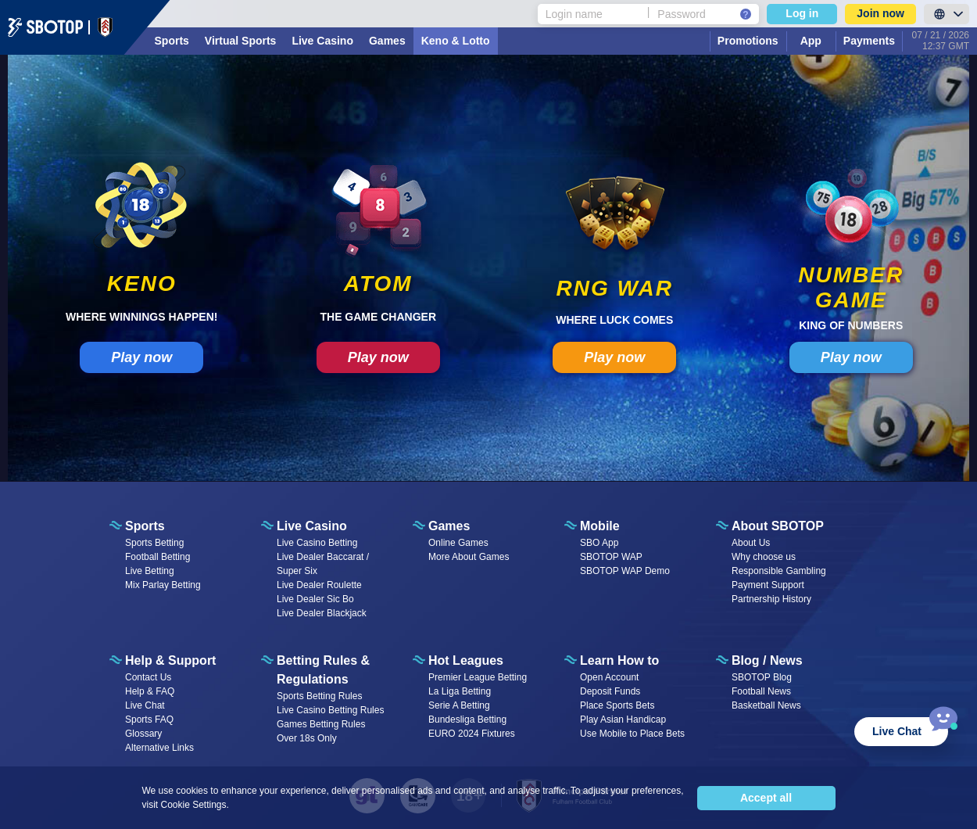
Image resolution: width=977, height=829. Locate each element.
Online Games (458, 542)
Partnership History (771, 599)
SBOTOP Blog (762, 677)
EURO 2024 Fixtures (471, 733)
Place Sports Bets (617, 705)
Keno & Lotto (455, 40)
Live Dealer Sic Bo (315, 599)
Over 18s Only (307, 738)
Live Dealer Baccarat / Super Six (323, 563)
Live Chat (145, 705)
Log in (802, 13)
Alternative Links (159, 747)
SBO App (599, 542)
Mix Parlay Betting (163, 585)
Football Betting (157, 556)
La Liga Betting (459, 691)
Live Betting (149, 570)
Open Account (609, 677)
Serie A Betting (459, 705)
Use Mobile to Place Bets (632, 733)
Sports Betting (154, 542)
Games (387, 40)
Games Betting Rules (321, 724)
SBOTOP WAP (611, 556)
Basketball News (766, 705)
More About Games (468, 556)
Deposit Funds (610, 691)
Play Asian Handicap (623, 719)
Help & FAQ (149, 691)
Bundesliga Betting (467, 719)
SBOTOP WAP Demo (625, 570)
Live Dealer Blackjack (322, 613)
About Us (751, 542)
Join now (880, 13)
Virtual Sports (241, 40)
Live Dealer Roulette (319, 585)
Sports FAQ (149, 719)
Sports (172, 40)
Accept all (766, 797)
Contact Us (148, 677)
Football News (761, 691)
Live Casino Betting (317, 542)
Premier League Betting (477, 677)
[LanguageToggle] (946, 14)
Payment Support (768, 585)
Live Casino (322, 40)
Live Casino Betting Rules (330, 710)
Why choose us (764, 556)
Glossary (143, 733)
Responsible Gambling (779, 570)
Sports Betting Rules (319, 696)
